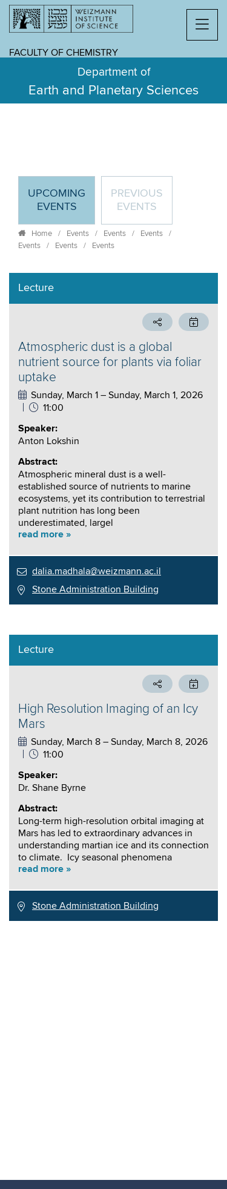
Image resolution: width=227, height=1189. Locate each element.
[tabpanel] (113, 597)
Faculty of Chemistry (63, 52)
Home (41, 233)
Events (78, 233)
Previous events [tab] (137, 200)
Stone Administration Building (95, 589)
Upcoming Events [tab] (61, 205)
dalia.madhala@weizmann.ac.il (96, 571)
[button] (202, 25)
